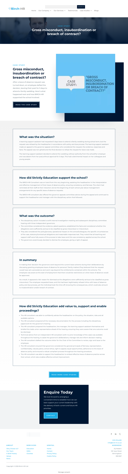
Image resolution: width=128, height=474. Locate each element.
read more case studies (64, 375)
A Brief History (11, 453)
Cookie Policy (51, 456)
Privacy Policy (52, 453)
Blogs (96, 11)
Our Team (9, 451)
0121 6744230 (117, 440)
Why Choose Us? (12, 448)
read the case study (26, 105)
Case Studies (85, 11)
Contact (50, 415)
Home (33, 11)
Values (8, 456)
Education (30, 448)
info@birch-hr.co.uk (115, 443)
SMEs (28, 451)
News (8, 458)
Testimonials (73, 11)
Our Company (43, 11)
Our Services (58, 11)
